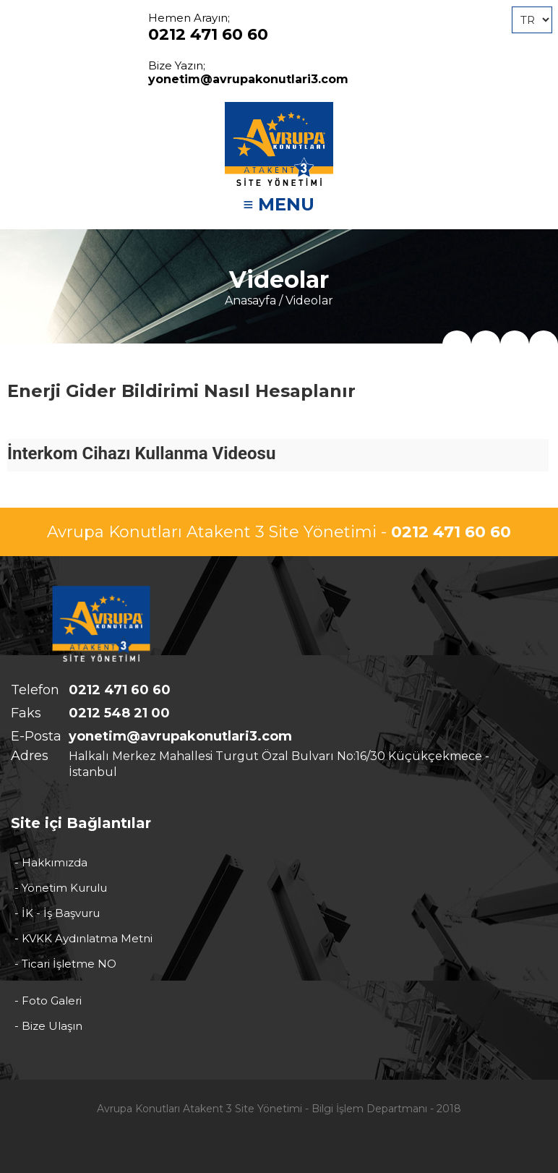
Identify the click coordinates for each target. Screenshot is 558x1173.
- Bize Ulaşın (48, 1026)
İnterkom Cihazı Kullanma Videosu (141, 453)
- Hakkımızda (50, 862)
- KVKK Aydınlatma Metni (83, 938)
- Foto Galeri (48, 1000)
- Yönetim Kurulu (60, 888)
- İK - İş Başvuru (57, 913)
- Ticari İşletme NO (65, 964)
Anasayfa (250, 300)
